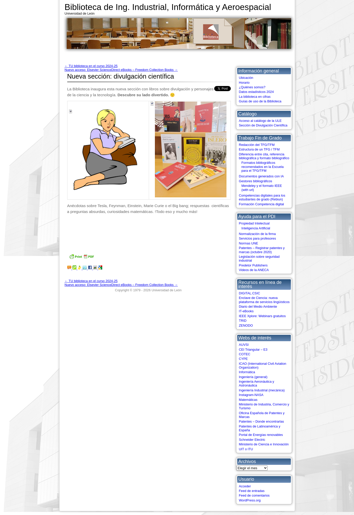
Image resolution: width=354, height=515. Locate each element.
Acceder (245, 486)
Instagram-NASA (251, 395)
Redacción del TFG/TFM (257, 145)
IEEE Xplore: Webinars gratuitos (262, 316)
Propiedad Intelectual (254, 223)
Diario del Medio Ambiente (258, 306)
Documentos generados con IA (261, 176)
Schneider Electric (252, 440)
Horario (244, 82)
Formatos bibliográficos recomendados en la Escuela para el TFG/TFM (263, 167)
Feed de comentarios (254, 495)
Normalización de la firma (257, 234)
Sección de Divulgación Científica (263, 125)
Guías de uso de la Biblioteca (260, 101)
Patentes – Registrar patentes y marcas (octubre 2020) (262, 250)
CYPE (243, 359)
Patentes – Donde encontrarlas (261, 421)
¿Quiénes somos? (252, 87)
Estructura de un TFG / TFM (259, 149)
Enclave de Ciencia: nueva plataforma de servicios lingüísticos (264, 300)
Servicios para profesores (257, 238)
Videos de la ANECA (254, 270)
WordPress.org (250, 500)
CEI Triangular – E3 (253, 349)
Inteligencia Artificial (256, 228)
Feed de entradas (252, 491)
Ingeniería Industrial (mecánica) (262, 390)
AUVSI (244, 345)
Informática (247, 372)
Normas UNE (248, 243)
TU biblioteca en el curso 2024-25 (91, 66)
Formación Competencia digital (261, 204)
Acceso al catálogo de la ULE (260, 121)
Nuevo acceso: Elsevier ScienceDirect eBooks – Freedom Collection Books (121, 70)
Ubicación (246, 78)
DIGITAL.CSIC (249, 293)
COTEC (244, 354)
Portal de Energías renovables (261, 435)
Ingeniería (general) (253, 377)
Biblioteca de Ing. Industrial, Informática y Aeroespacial (168, 7)
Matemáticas (248, 400)
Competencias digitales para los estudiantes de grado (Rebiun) (262, 197)
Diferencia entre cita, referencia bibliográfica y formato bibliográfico (264, 156)
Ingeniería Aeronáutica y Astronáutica (256, 383)
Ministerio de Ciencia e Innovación (264, 444)
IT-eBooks (246, 311)
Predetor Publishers (253, 265)
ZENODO (246, 325)
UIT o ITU (246, 449)
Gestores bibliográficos (255, 181)
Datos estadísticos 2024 (256, 92)
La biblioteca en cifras (255, 97)
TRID (243, 321)
